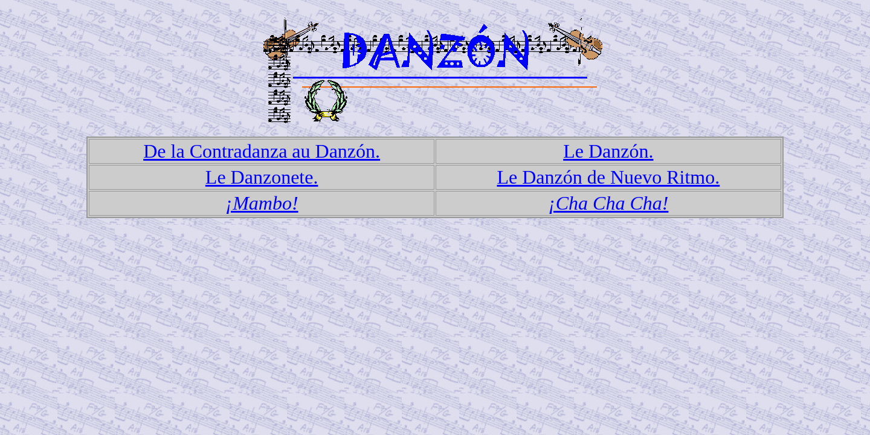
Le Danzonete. (261, 177)
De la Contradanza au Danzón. (261, 151)
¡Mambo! (261, 203)
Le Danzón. (608, 151)
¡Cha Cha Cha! (608, 203)
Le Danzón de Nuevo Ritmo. (608, 177)
